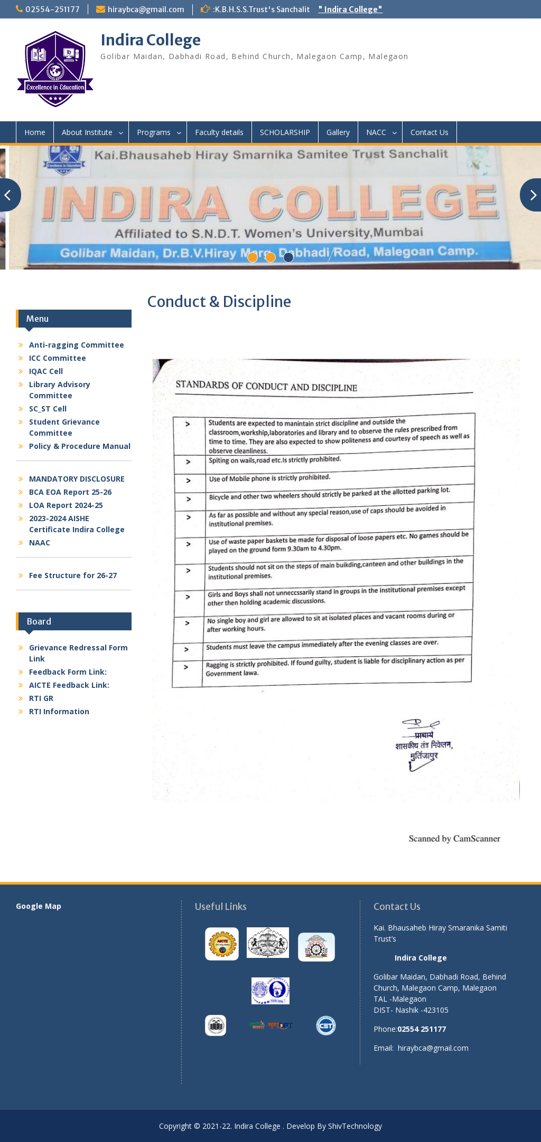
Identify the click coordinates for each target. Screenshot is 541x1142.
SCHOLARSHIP (285, 132)
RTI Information (59, 711)
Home (34, 132)
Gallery (338, 132)
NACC (376, 132)
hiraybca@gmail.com (146, 9)
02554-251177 (52, 9)
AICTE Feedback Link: (69, 685)
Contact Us (430, 132)
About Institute (87, 132)
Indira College (150, 40)
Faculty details (219, 132)
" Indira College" (350, 9)
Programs (154, 132)
